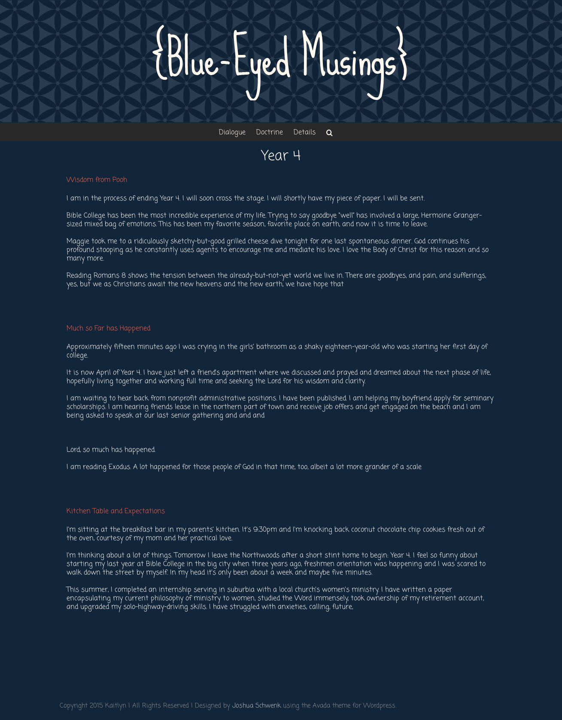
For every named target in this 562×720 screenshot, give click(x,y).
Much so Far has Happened (108, 329)
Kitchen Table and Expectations (116, 511)
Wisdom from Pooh (97, 180)
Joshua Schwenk (256, 706)
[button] (329, 132)
